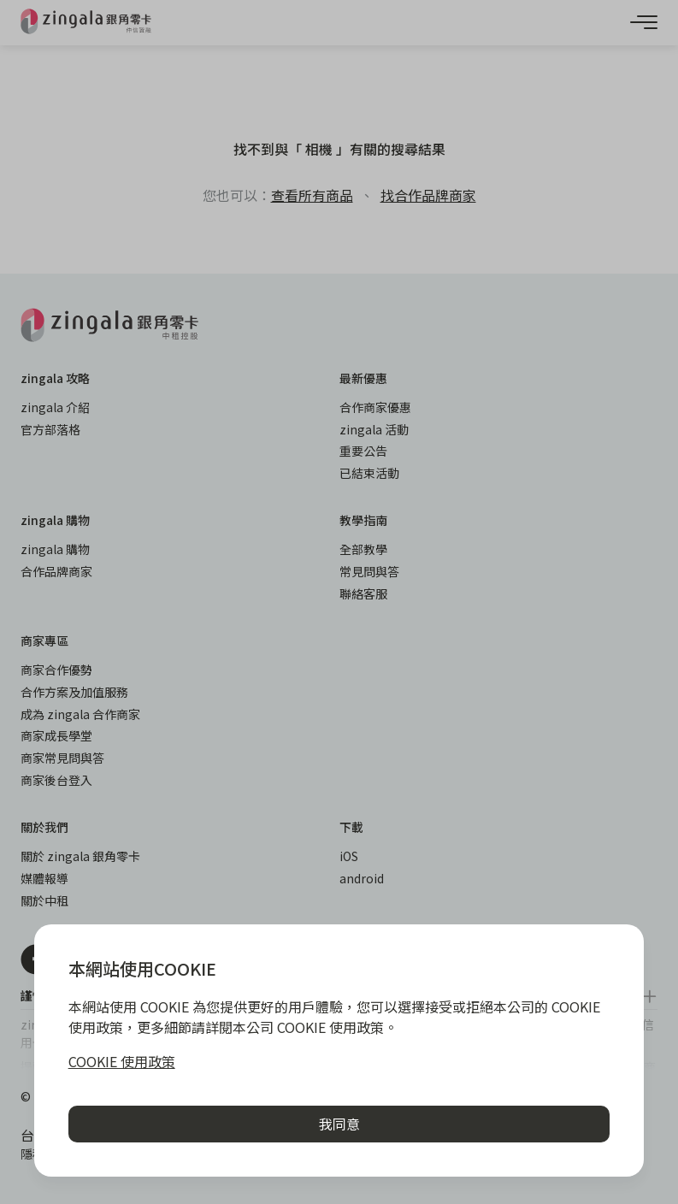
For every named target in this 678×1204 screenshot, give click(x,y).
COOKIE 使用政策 (121, 1061)
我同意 (339, 1123)
